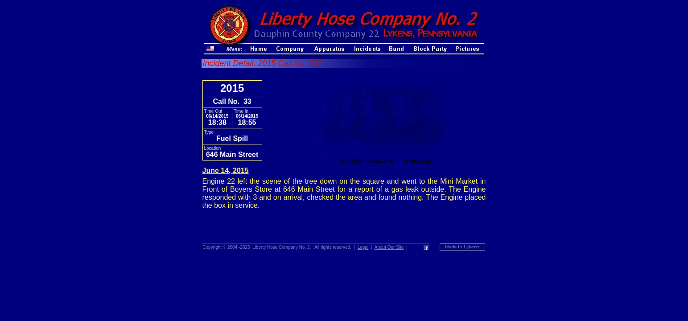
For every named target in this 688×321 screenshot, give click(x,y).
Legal (363, 247)
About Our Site (389, 247)
